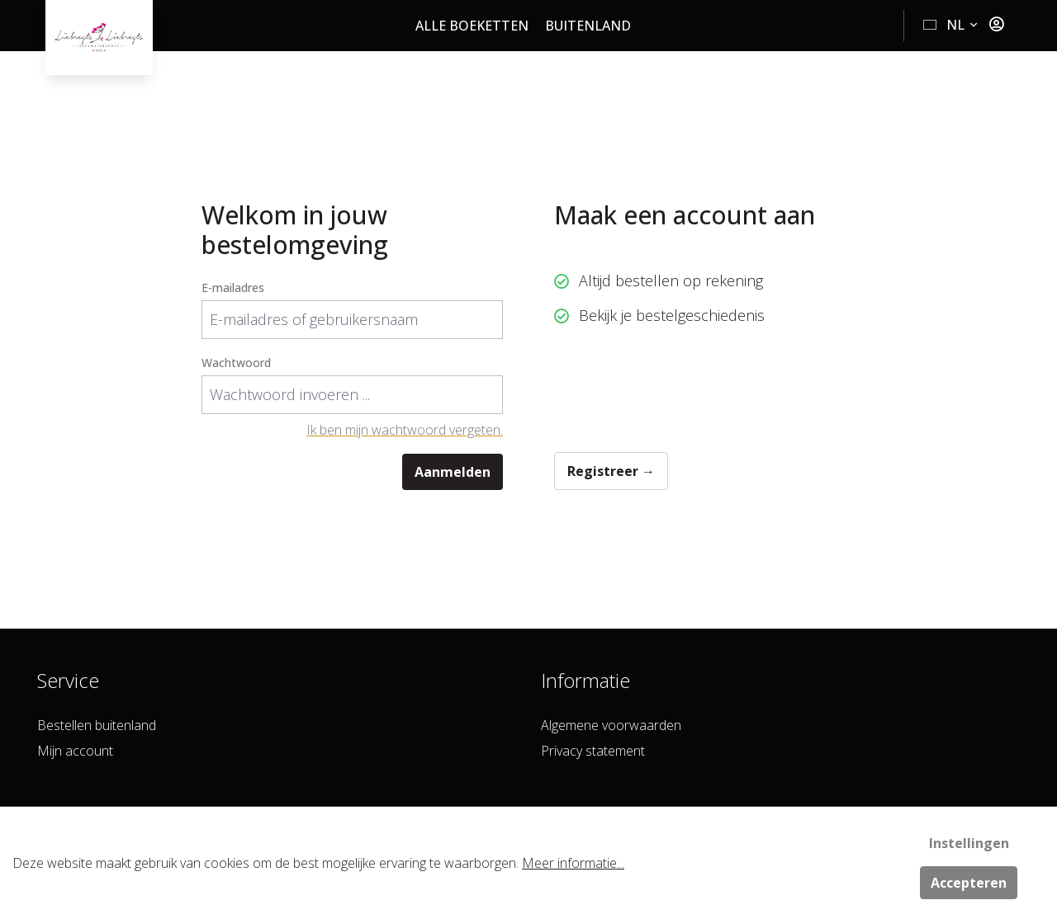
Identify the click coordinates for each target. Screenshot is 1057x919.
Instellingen (969, 843)
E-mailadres (232, 287)
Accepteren (969, 883)
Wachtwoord (236, 362)
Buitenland (588, 25)
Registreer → (611, 471)
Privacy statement (593, 751)
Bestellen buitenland (96, 725)
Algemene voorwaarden (611, 725)
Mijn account (75, 751)
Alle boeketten (471, 25)
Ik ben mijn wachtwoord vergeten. (404, 430)
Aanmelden (453, 472)
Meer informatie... (573, 863)
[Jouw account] (996, 24)
